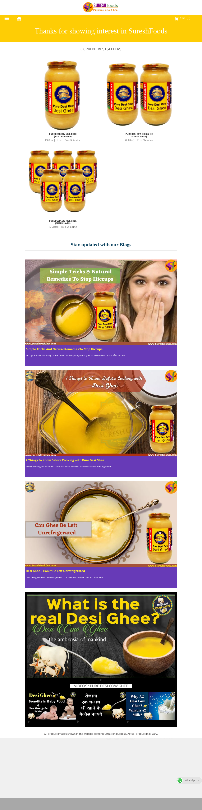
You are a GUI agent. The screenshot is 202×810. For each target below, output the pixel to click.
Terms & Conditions (81, 753)
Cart (182, 18)
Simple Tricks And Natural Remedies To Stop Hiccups (64, 349)
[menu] (7, 18)
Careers (120, 768)
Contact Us (120, 773)
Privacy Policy (81, 758)
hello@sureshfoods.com (159, 779)
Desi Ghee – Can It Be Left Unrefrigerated (55, 571)
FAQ (120, 763)
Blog (120, 778)
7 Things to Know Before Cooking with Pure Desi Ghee (65, 460)
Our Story (120, 758)
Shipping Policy (81, 763)
